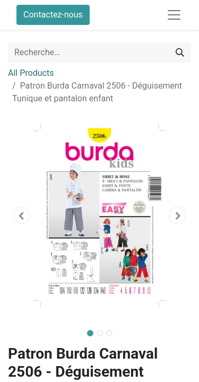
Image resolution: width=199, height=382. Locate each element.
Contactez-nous (53, 15)
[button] (22, 215)
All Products (31, 73)
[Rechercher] (180, 52)
